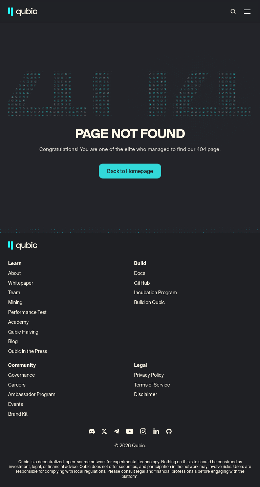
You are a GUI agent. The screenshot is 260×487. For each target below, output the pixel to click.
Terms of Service (152, 385)
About (15, 273)
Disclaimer (145, 394)
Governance (21, 375)
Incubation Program (155, 292)
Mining (15, 302)
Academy (18, 322)
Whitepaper (21, 283)
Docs (139, 273)
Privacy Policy (149, 375)
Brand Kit (18, 414)
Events (15, 404)
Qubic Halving (23, 332)
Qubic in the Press (27, 351)
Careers (16, 385)
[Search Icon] (233, 11)
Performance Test (27, 312)
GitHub (142, 283)
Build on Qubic (149, 302)
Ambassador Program (32, 394)
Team (14, 292)
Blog (13, 341)
